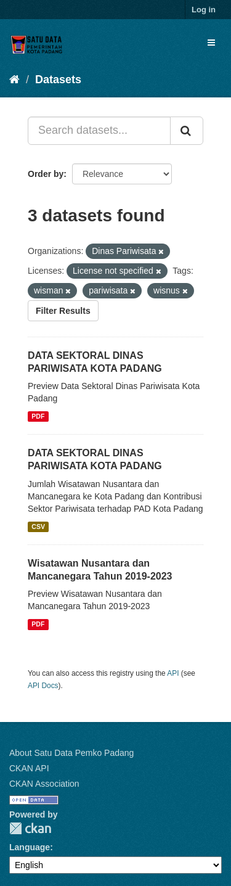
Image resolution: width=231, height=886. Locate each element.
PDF (37, 416)
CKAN (30, 828)
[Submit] (186, 131)
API (173, 673)
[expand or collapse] (211, 42)
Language (29, 847)
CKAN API (29, 768)
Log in (204, 9)
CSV (38, 526)
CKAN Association (44, 784)
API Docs (43, 685)
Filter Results (63, 311)
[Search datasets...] (99, 131)
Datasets (58, 79)
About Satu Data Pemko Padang (71, 753)
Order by (45, 174)
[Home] (14, 79)
